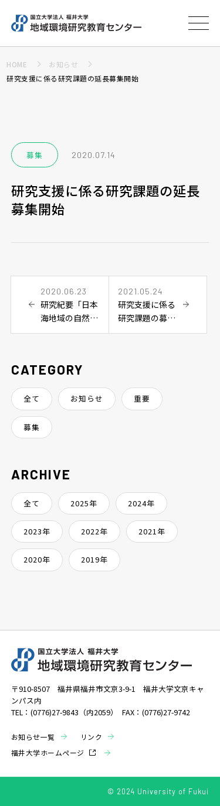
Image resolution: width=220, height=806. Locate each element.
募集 (31, 427)
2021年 (151, 531)
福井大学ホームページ (47, 752)
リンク (91, 737)
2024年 (141, 503)
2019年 (94, 559)
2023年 (36, 531)
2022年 (94, 531)
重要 (142, 398)
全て (31, 398)
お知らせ (86, 398)
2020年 (36, 559)
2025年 (83, 503)
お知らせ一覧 (33, 737)
